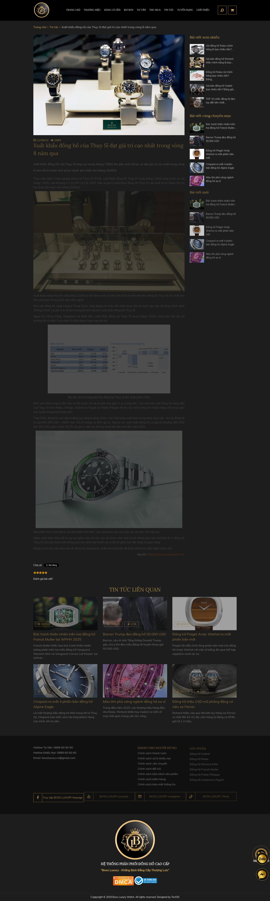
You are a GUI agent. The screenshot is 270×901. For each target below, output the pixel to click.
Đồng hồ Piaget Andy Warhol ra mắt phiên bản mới (220, 154)
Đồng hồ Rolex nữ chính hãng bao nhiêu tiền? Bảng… (219, 76)
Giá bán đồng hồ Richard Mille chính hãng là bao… (219, 60)
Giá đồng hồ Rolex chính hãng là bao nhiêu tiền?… (219, 47)
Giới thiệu (203, 10)
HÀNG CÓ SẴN (112, 10)
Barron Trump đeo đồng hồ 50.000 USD (221, 139)
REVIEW (128, 10)
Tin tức (169, 10)
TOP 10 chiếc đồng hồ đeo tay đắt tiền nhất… (220, 100)
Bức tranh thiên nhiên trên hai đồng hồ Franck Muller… (221, 126)
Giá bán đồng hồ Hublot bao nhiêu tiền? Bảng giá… (220, 87)
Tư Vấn (141, 10)
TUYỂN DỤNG (185, 10)
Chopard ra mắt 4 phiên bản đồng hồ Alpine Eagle (220, 166)
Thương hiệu (92, 10)
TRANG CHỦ (73, 10)
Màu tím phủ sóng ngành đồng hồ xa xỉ (220, 179)
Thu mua (155, 10)
